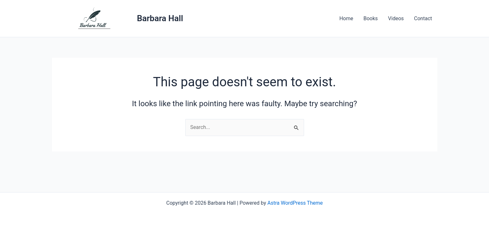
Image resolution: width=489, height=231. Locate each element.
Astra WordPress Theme (295, 203)
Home (346, 18)
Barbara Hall (160, 18)
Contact (423, 18)
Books (370, 18)
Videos (396, 18)
